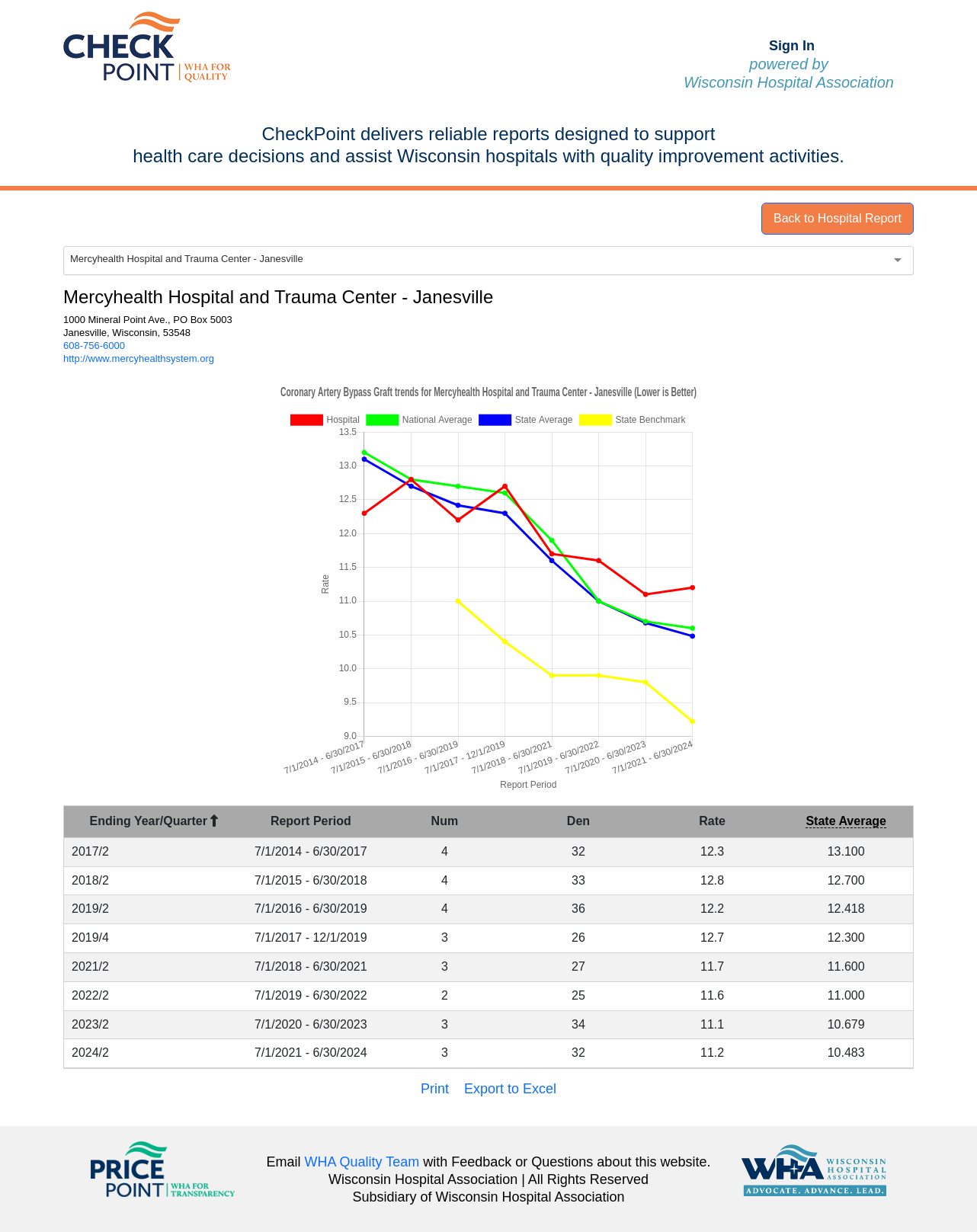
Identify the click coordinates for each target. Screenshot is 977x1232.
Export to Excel (510, 1088)
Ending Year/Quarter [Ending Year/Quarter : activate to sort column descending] (154, 820)
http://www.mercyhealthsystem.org (138, 358)
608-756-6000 (94, 345)
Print (435, 1088)
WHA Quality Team (362, 1162)
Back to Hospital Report (838, 218)
